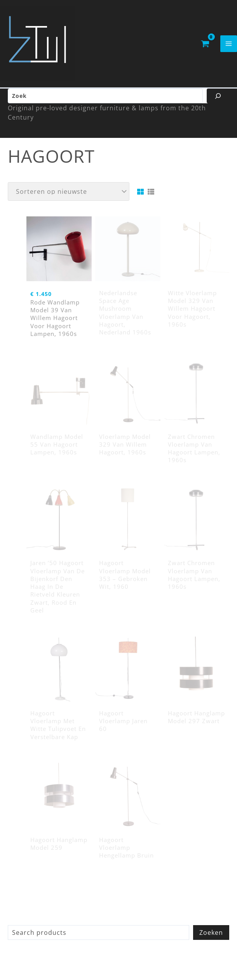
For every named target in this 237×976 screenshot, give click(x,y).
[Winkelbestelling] (68, 194)
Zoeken (211, 935)
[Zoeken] (218, 99)
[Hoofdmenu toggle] (228, 45)
